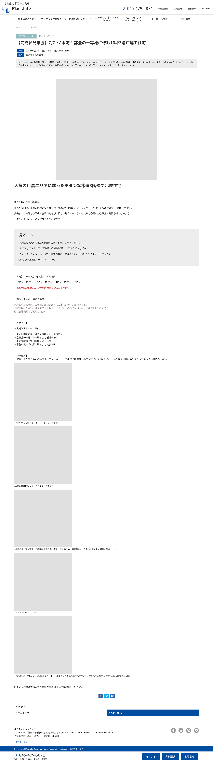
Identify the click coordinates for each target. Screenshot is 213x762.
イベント (151, 756)
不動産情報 (163, 8)
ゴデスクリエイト (77, 749)
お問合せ (178, 8)
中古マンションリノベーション (133, 19)
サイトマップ (22, 742)
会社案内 (185, 19)
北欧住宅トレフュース (80, 19)
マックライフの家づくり (53, 19)
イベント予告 (22, 712)
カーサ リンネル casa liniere (106, 19)
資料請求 (192, 8)
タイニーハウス (159, 19)
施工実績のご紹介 (27, 19)
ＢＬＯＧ (206, 8)
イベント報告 (115, 712)
